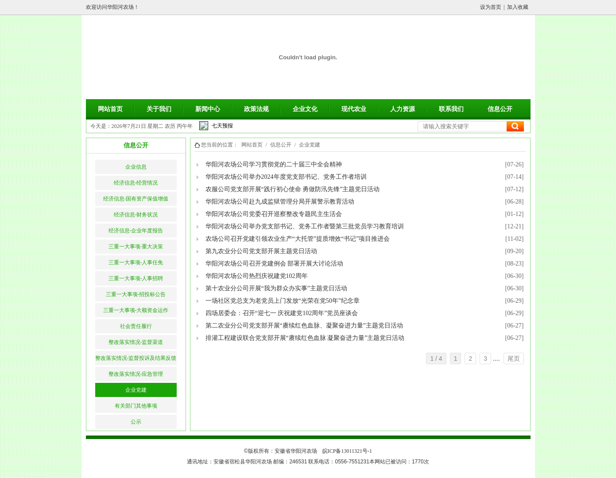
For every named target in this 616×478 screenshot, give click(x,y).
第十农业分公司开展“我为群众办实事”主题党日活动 (276, 288)
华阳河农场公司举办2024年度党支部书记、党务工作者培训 (286, 176)
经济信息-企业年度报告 (135, 230)
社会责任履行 (136, 326)
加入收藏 (517, 7)
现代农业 (353, 109)
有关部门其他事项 (136, 406)
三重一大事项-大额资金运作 (136, 310)
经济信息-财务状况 (136, 215)
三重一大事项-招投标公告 (136, 294)
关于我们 (159, 109)
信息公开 (500, 109)
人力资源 (402, 109)
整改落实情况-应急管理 (135, 374)
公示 (136, 422)
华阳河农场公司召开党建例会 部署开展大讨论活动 (274, 263)
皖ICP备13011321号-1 (347, 451)
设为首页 (490, 7)
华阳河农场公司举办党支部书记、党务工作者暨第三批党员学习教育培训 (304, 226)
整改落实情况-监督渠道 (135, 342)
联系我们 (451, 109)
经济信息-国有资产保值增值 (136, 199)
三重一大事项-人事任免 (135, 262)
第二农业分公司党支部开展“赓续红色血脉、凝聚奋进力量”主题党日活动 (304, 325)
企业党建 (136, 390)
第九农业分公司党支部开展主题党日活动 (261, 251)
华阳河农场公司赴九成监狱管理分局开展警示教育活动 (279, 201)
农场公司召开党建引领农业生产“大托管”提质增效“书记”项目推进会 (297, 238)
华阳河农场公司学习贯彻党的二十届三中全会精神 (273, 164)
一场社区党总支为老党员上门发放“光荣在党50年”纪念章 (282, 300)
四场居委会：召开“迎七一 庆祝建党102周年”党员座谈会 (281, 313)
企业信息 (136, 167)
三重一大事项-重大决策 (135, 246)
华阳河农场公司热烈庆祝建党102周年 (256, 276)
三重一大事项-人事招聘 (135, 278)
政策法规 (256, 109)
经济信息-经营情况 (136, 183)
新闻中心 (207, 109)
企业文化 (305, 109)
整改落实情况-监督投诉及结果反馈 (136, 358)
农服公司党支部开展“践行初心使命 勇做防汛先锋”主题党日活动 (292, 189)
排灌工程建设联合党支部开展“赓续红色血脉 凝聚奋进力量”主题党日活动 (305, 338)
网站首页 (110, 109)
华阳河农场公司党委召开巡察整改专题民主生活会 (273, 214)
